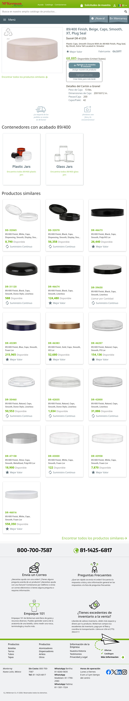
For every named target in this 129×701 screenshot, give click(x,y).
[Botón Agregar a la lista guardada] (84, 75)
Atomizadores (45, 648)
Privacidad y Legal (78, 657)
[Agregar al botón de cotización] (84, 65)
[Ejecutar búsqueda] (126, 11)
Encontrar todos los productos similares (25, 77)
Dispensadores (46, 651)
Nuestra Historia (78, 651)
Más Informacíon (113, 657)
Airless (42, 654)
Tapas (11, 657)
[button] (123, 5)
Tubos (11, 654)
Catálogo (49, 4)
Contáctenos (60, 4)
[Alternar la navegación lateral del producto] (4, 20)
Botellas (12, 648)
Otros (41, 657)
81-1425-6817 (93, 550)
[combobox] (62, 11)
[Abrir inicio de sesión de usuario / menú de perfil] (114, 5)
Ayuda (40, 4)
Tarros (11, 651)
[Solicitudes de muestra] (95, 5)
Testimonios (76, 654)
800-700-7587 (34, 550)
